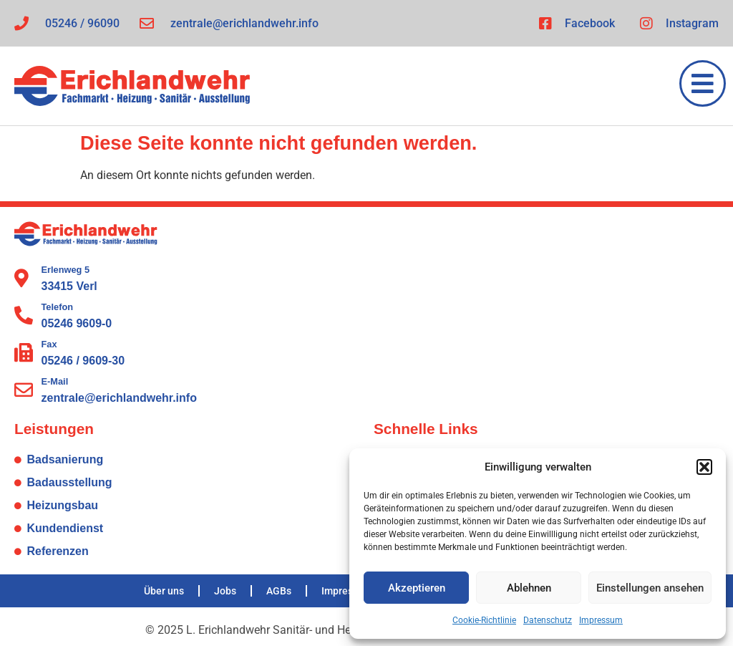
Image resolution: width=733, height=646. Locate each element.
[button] (704, 467)
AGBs (278, 591)
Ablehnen (529, 588)
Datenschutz (547, 620)
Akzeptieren (416, 588)
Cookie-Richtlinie (484, 620)
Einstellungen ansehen (650, 588)
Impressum (601, 620)
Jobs (225, 591)
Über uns (164, 591)
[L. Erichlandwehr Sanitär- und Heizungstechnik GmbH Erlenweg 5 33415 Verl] (546, 314)
